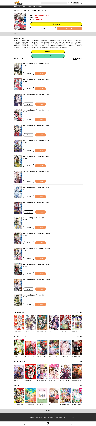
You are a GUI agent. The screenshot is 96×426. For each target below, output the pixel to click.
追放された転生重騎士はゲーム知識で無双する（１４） (37, 264)
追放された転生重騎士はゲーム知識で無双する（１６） (37, 295)
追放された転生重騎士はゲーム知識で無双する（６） (36, 141)
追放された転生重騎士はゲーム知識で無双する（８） (36, 171)
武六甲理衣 (41, 16)
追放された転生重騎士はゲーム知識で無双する (32, 6)
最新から (80, 58)
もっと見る (79, 312)
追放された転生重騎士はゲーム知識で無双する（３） (36, 94)
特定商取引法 (39, 417)
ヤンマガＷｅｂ (40, 19)
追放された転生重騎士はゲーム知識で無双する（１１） (37, 218)
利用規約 (32, 417)
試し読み (43, 28)
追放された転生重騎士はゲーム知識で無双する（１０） (37, 202)
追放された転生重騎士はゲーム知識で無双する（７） (36, 156)
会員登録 (76, 2)
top (15, 6)
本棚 (71, 424)
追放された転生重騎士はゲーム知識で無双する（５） (36, 125)
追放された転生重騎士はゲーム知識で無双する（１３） (37, 249)
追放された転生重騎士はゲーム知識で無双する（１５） (37, 279)
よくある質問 (25, 417)
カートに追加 (69, 28)
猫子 (36, 16)
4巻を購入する (56, 24)
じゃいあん (49, 16)
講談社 (36, 18)
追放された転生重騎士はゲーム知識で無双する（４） (36, 110)
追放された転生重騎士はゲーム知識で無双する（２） (36, 79)
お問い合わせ (59, 417)
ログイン (70, 2)
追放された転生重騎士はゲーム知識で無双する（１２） (37, 233)
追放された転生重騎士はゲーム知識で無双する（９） (36, 187)
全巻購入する (48, 51)
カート (48, 424)
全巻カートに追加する (48, 56)
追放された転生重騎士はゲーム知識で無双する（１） (36, 64)
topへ (48, 410)
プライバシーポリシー (49, 417)
